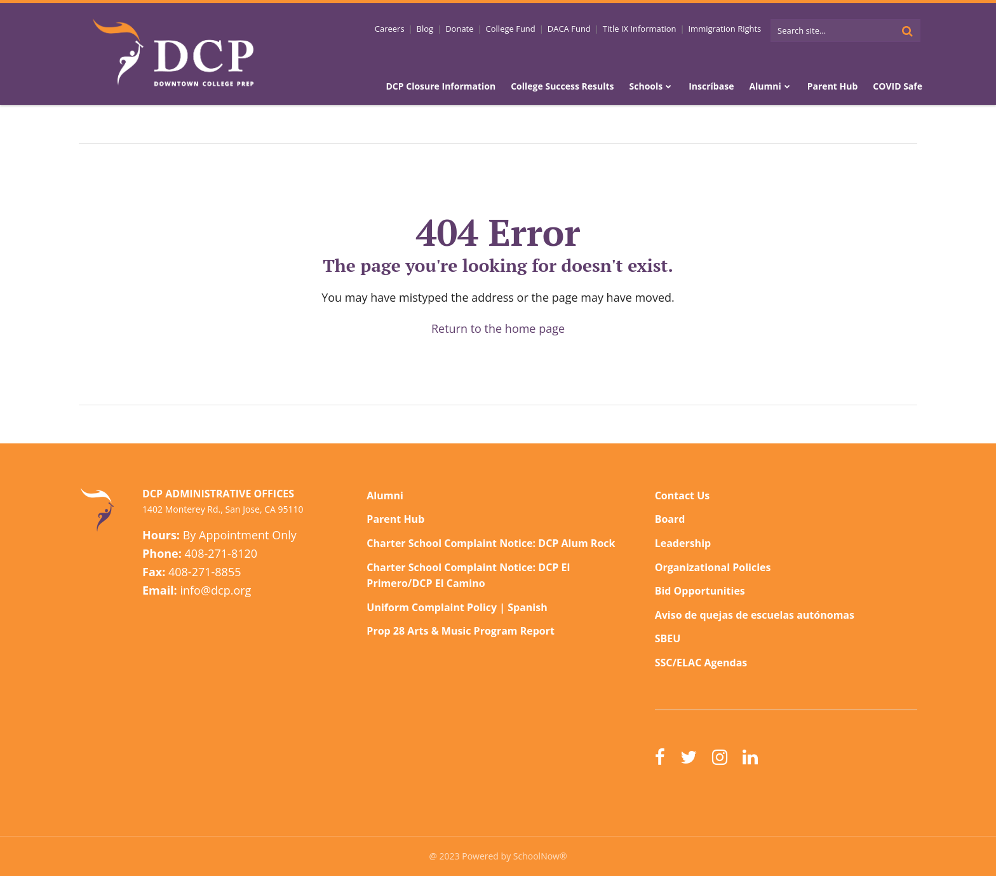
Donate (459, 28)
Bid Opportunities (700, 591)
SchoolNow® (540, 856)
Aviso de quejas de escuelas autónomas (754, 615)
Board (670, 519)
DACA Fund (569, 28)
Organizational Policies (713, 567)
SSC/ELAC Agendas (701, 663)
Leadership (683, 543)
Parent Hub (395, 519)
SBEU (668, 638)
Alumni (385, 495)
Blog (425, 28)
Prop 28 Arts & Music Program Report (461, 631)
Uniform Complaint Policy (432, 607)
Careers (390, 28)
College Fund (510, 28)
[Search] (907, 30)
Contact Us (682, 495)
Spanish (527, 607)
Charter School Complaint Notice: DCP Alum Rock (491, 543)
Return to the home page (498, 328)
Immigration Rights (724, 28)
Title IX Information (639, 28)
